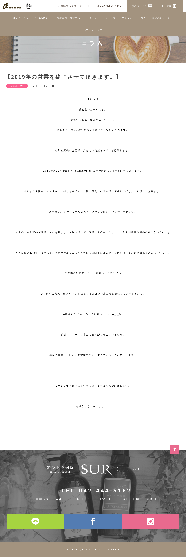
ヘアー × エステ (93, 30)
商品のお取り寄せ (162, 18)
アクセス (127, 18)
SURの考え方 (43, 18)
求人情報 (171, 6)
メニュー (94, 18)
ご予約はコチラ (143, 6)
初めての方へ (21, 18)
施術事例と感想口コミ (70, 18)
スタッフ (110, 18)
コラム (142, 18)
